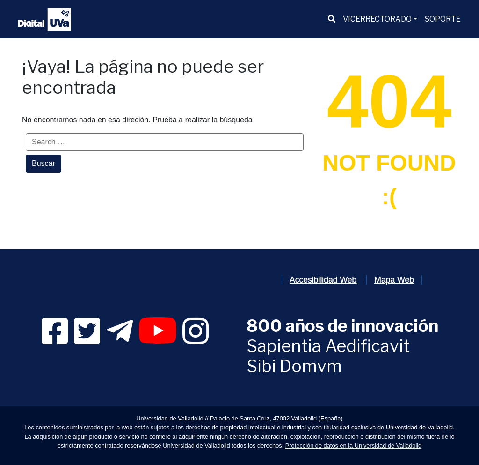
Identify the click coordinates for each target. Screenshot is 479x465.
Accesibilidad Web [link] (323, 280)
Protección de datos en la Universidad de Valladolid (353, 445)
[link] (55, 340)
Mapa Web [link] (394, 280)
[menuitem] (331, 19)
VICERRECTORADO (377, 19)
